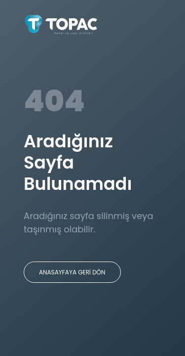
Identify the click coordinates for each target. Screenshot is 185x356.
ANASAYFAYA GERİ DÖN (72, 272)
